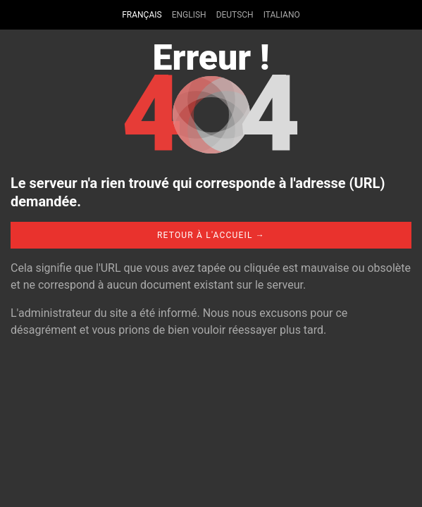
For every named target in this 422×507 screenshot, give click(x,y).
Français (141, 15)
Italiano (281, 15)
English (189, 15)
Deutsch (235, 15)
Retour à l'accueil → (211, 235)
